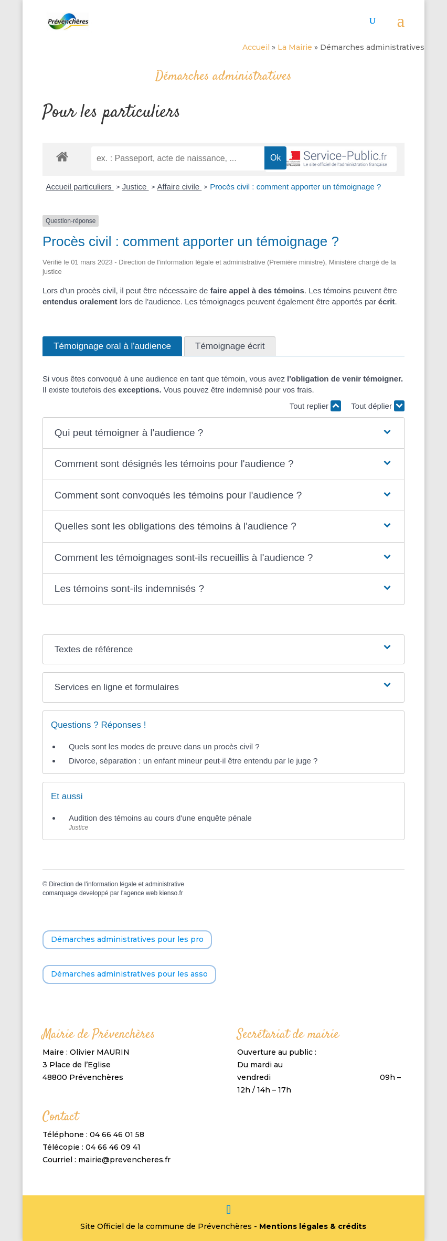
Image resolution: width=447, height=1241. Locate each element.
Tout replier (315, 405)
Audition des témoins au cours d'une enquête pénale (160, 817)
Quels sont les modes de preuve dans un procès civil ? (164, 746)
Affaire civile (179, 186)
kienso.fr (171, 893)
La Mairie (295, 47)
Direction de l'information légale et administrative (116, 884)
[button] (223, 433)
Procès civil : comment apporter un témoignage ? (295, 186)
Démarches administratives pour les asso (129, 974)
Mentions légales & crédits (312, 1226)
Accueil (256, 47)
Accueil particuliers (79, 186)
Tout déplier (378, 405)
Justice (135, 186)
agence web (140, 893)
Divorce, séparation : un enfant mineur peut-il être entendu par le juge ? (193, 760)
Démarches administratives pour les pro (127, 939)
